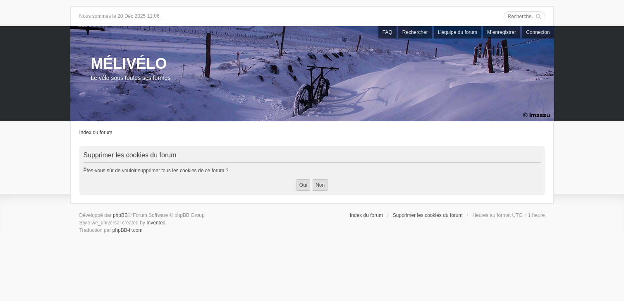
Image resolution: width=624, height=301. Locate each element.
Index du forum (95, 132)
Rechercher (415, 32)
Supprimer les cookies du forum (428, 215)
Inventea (155, 223)
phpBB (120, 215)
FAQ (387, 32)
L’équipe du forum (457, 32)
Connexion (538, 32)
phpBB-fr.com (127, 230)
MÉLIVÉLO (129, 63)
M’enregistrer (501, 32)
